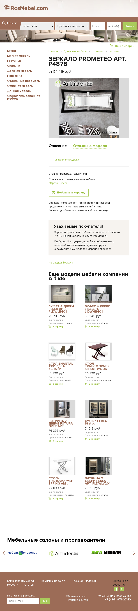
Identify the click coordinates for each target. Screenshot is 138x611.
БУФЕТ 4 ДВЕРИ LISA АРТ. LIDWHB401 (97, 309)
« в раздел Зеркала (61, 262)
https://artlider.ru (58, 183)
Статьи (29, 584)
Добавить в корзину (71, 192)
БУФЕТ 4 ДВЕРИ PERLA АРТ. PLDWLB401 (61, 309)
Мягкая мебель (18, 56)
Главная (53, 51)
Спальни (13, 66)
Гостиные (14, 61)
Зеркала (114, 51)
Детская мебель (19, 71)
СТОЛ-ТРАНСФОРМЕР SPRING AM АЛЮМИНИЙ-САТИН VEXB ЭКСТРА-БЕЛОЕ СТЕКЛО (61, 481)
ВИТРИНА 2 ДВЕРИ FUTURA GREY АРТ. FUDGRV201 (61, 423)
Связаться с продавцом (67, 159)
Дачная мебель (19, 91)
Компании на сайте (53, 581)
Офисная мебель (20, 86)
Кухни (11, 51)
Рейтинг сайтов (78, 600)
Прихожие (14, 76)
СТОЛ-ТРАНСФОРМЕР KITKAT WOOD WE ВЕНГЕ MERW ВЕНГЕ (98, 366)
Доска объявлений (84, 581)
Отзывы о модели (90, 145)
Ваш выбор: (124, 46)
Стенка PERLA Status (96, 422)
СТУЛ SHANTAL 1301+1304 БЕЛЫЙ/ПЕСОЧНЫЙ (61, 366)
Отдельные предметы (23, 81)
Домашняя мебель (75, 51)
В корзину (57, 326)
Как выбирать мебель (21, 581)
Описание (58, 145)
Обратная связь (76, 596)
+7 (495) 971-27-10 (118, 599)
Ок (45, 601)
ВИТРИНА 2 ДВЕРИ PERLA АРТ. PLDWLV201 (97, 481)
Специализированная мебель (23, 97)
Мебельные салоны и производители (56, 540)
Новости (12, 584)
